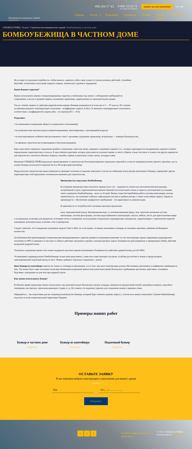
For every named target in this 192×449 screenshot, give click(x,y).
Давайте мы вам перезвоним (157, 6)
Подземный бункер (117, 342)
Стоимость (130, 14)
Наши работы (161, 16)
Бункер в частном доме (32, 342)
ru (182, 6)
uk (177, 6)
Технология (111, 14)
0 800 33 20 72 (127, 6)
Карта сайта (127, 436)
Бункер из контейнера (74, 342)
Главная (79, 14)
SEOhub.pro (178, 434)
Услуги (94, 14)
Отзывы (146, 14)
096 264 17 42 (104, 6)
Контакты (178, 14)
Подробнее (32, 347)
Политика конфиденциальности (136, 433)
